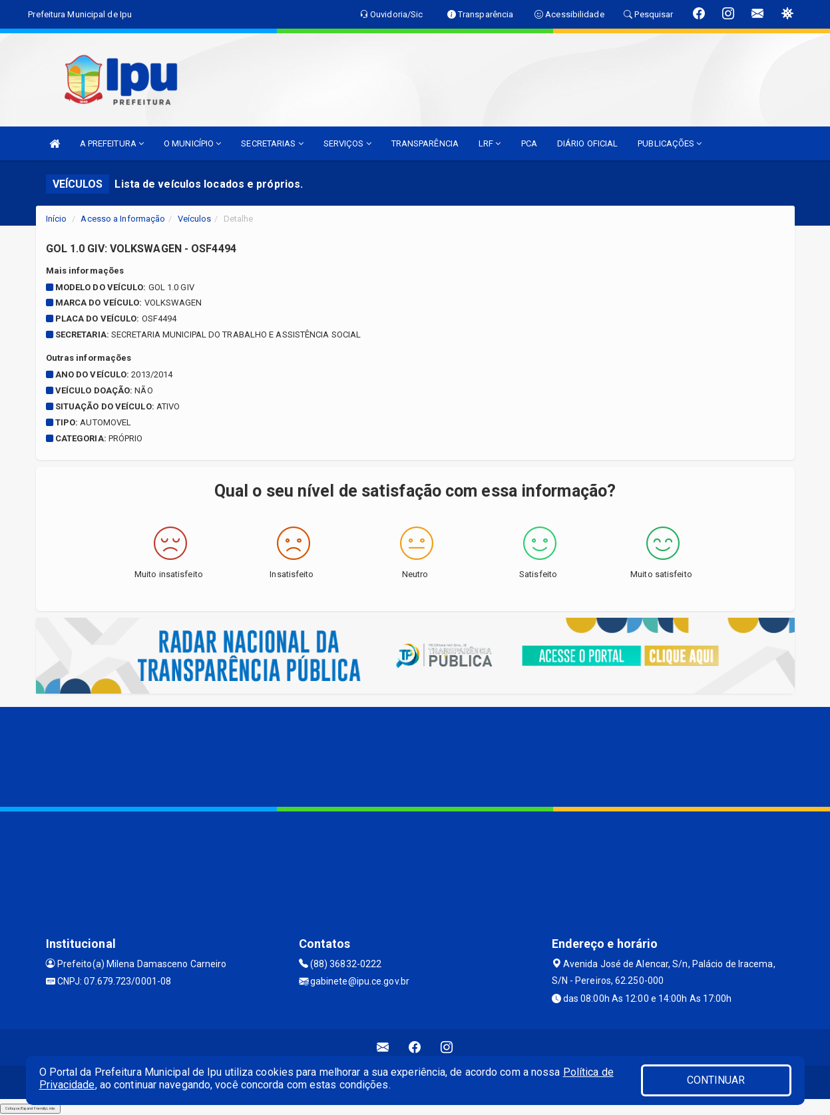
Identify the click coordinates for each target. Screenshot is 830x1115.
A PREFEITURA (112, 143)
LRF (490, 143)
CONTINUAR (716, 1080)
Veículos (195, 219)
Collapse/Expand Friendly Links (30, 1108)
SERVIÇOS (347, 143)
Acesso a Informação (123, 219)
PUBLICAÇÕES (670, 143)
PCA (529, 143)
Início (56, 219)
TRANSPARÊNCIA (425, 143)
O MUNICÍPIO (192, 143)
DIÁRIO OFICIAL (587, 143)
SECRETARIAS (272, 143)
